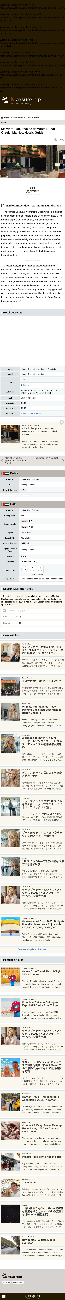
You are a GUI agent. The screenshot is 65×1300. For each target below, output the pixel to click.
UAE (23, 379)
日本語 (61, 139)
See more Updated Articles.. (32, 1034)
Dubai (26, 385)
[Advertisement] (24, 494)
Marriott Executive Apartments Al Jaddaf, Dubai (15, 460)
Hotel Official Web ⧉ (31, 413)
